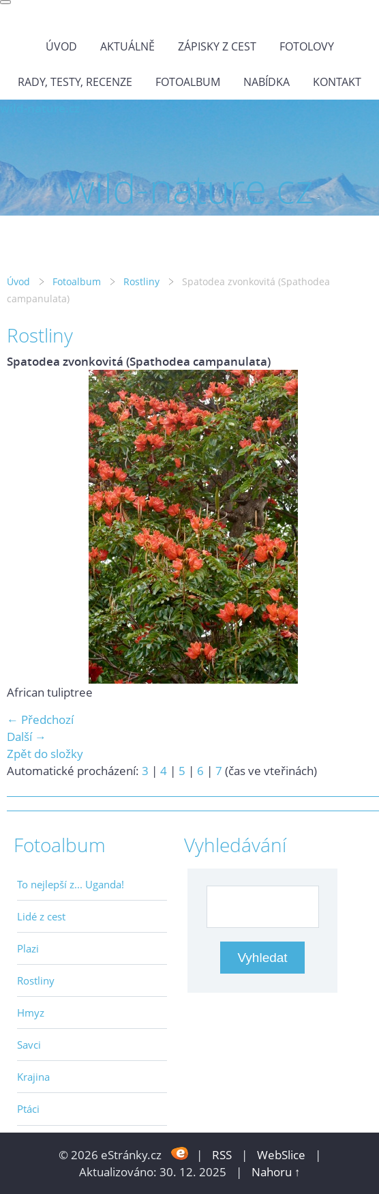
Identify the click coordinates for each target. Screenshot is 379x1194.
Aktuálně (127, 46)
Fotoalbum (187, 81)
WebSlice (281, 1155)
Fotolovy (306, 46)
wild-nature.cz (40, 108)
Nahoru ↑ (276, 1172)
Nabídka (266, 81)
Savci (29, 1044)
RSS (222, 1155)
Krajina (33, 1076)
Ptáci (28, 1109)
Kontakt (337, 81)
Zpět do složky (45, 753)
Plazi (28, 948)
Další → (26, 736)
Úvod (61, 46)
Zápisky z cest (217, 46)
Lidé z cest (41, 916)
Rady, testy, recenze (75, 81)
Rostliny (141, 281)
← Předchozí (40, 719)
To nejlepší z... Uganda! (70, 884)
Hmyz (30, 1012)
